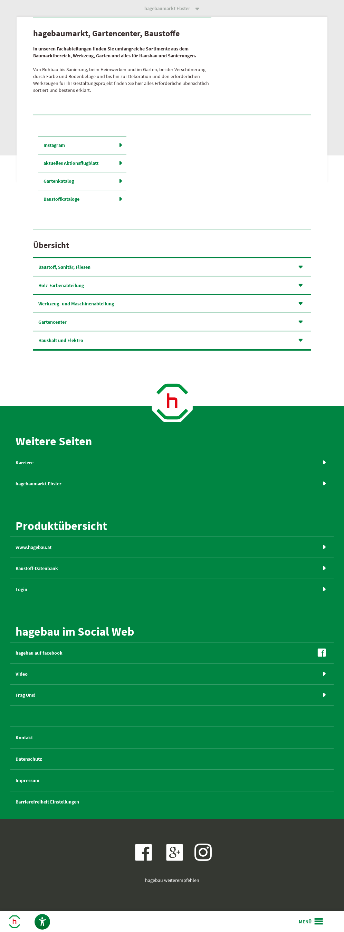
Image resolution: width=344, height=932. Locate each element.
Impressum (27, 780)
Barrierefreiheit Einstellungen (47, 802)
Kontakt (24, 737)
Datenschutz (29, 759)
